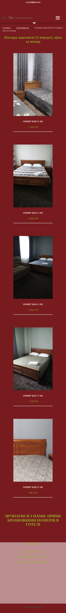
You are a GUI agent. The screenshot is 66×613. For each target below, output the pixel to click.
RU (3, 18)
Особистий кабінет (24, 17)
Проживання (22, 27)
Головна (6, 27)
